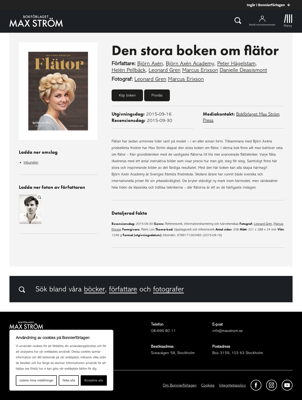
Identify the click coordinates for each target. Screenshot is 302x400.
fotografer (168, 289)
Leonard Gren (164, 70)
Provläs (157, 95)
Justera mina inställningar (36, 380)
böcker (94, 289)
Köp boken (127, 95)
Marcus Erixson (200, 70)
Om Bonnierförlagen (180, 385)
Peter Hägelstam (236, 63)
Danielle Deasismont (243, 70)
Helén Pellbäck (129, 70)
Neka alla (69, 380)
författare (123, 289)
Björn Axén (150, 63)
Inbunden (31, 162)
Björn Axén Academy (190, 63)
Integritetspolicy (232, 385)
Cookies (207, 385)
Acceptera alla (93, 380)
